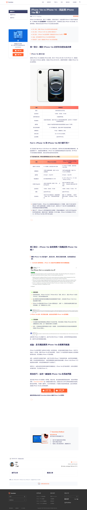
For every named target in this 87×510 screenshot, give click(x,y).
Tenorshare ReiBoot (38, 381)
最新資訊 (68, 2)
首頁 (43, 2)
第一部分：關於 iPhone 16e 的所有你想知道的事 (45, 29)
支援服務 (74, 2)
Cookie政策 (23, 508)
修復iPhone (12, 14)
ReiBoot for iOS (18, 43)
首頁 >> (12, 479)
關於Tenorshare (53, 496)
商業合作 (52, 501)
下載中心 (56, 2)
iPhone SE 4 (39, 16)
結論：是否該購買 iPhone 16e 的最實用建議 (44, 37)
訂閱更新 (52, 503)
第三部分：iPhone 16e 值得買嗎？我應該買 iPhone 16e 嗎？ (48, 34)
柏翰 (31, 16)
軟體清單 (49, 2)
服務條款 (17, 508)
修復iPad (12, 17)
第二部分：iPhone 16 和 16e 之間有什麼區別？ (45, 32)
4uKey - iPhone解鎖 (40, 498)
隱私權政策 (11, 508)
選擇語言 (16, 500)
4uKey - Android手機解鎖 (41, 501)
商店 (62, 2)
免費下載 (18, 51)
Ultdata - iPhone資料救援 (42, 503)
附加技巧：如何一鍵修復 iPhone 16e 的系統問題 (45, 39)
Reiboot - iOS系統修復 (41, 496)
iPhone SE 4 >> (17, 479)
